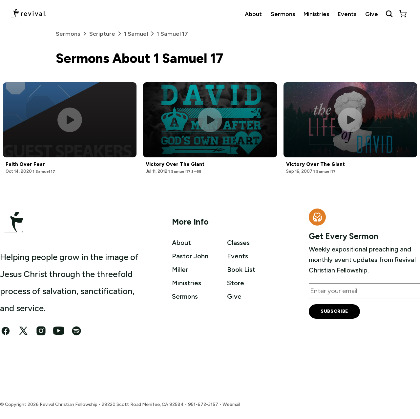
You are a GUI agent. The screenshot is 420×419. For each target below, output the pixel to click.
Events (347, 13)
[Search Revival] (389, 14)
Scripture (106, 33)
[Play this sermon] (69, 120)
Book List (241, 269)
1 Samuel (140, 33)
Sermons (283, 13)
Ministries (316, 13)
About (253, 13)
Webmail (231, 404)
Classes (238, 243)
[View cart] (403, 14)
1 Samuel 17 (172, 34)
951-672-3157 (203, 404)
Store (235, 282)
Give (371, 13)
